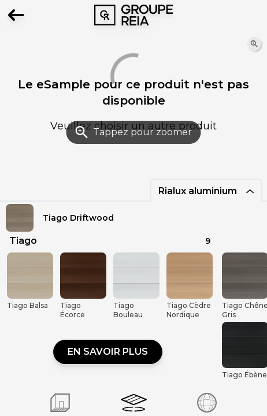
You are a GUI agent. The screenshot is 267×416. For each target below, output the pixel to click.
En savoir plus (108, 351)
